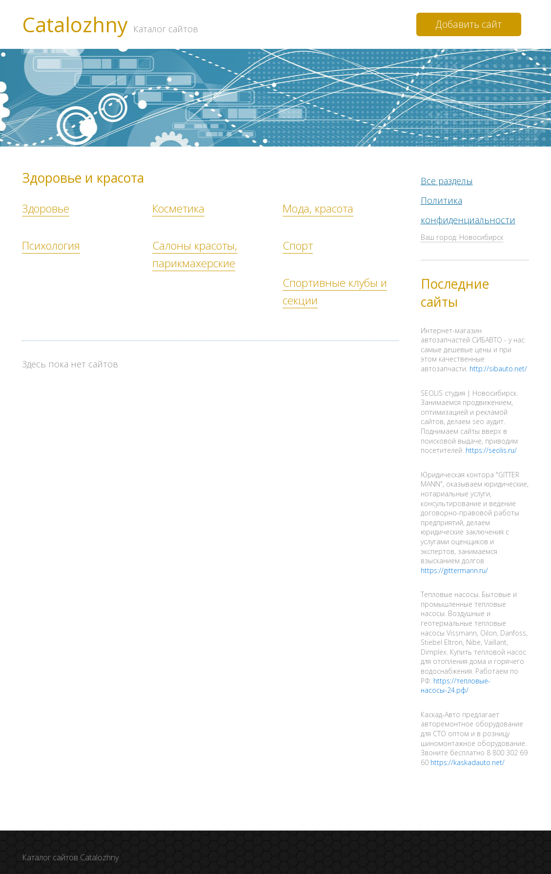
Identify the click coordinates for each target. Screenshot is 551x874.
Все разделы (447, 180)
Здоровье (45, 208)
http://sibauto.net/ (498, 367)
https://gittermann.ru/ (454, 569)
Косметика (178, 208)
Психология (51, 245)
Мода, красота (318, 208)
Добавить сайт (469, 24)
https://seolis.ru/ (491, 449)
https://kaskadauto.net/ (467, 761)
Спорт (298, 245)
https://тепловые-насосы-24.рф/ (455, 684)
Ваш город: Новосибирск (462, 236)
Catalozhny (110, 24)
